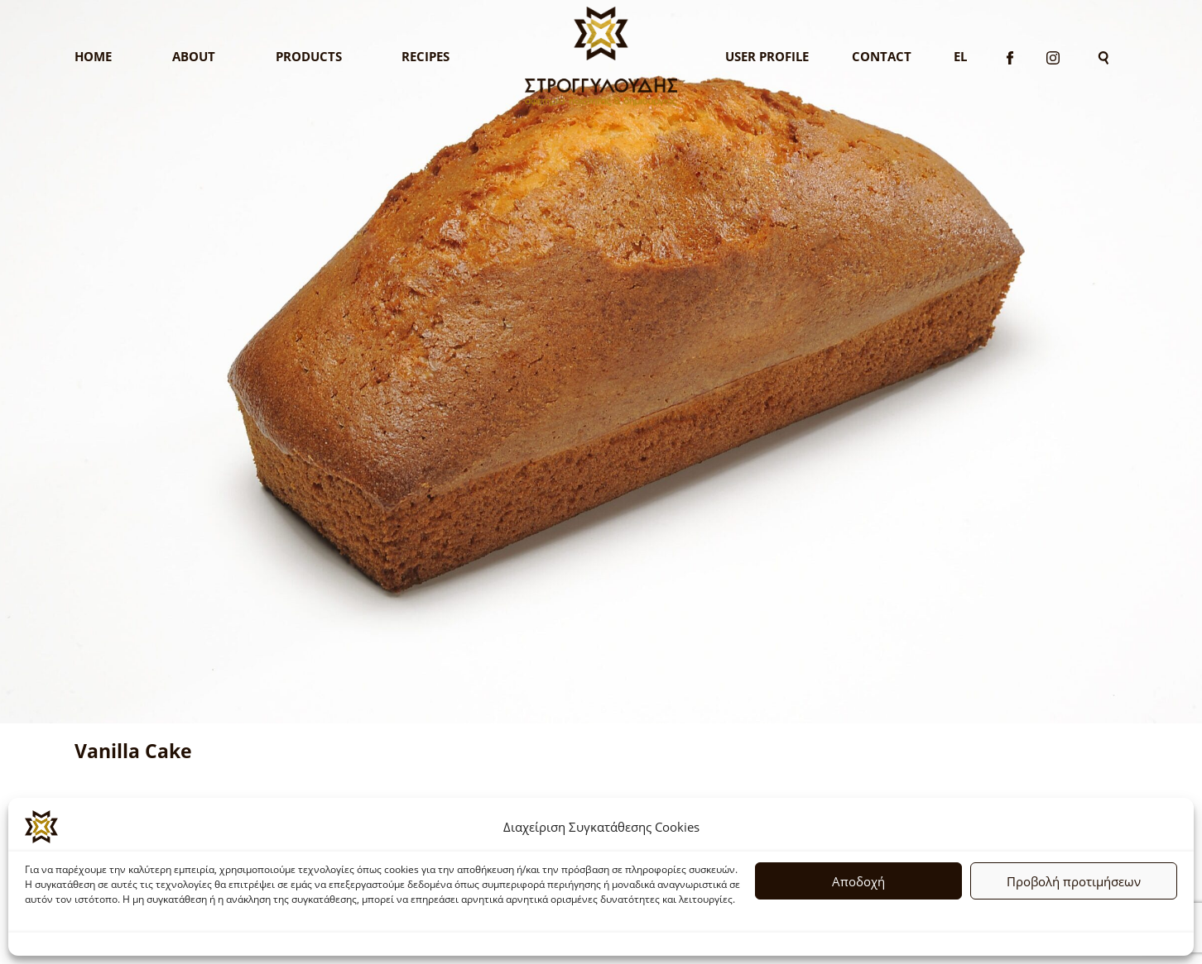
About (193, 56)
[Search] (1103, 56)
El (960, 56)
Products (309, 56)
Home (93, 56)
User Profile (767, 56)
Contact (881, 56)
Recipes (425, 56)
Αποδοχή (858, 881)
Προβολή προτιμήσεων (1074, 881)
